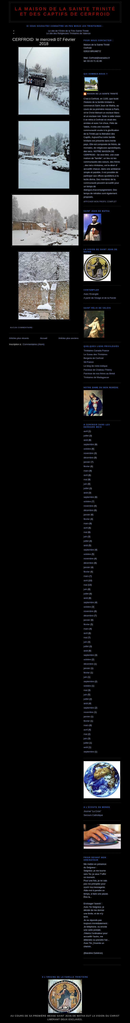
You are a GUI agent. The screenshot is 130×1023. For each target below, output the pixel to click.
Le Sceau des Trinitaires (95, 354)
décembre (88, 457)
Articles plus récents (19, 338)
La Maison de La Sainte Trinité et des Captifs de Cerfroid (65, 11)
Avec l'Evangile (91, 294)
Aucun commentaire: (22, 328)
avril (86, 431)
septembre (89, 444)
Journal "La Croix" (92, 811)
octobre (87, 449)
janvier (87, 462)
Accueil (43, 338)
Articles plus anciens (69, 338)
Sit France (89, 362)
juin (85, 484)
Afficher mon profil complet (100, 202)
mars (86, 470)
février (87, 466)
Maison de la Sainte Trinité (102, 94)
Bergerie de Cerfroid (93, 358)
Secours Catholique (93, 815)
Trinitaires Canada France (96, 350)
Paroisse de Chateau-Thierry (98, 370)
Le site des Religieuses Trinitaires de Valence (68, 33)
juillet (86, 435)
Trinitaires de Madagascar (96, 377)
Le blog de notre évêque (95, 366)
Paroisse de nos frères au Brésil (99, 373)
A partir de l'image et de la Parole (100, 298)
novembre (88, 453)
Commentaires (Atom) (33, 344)
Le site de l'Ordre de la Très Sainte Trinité (68, 31)
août (86, 440)
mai (85, 479)
